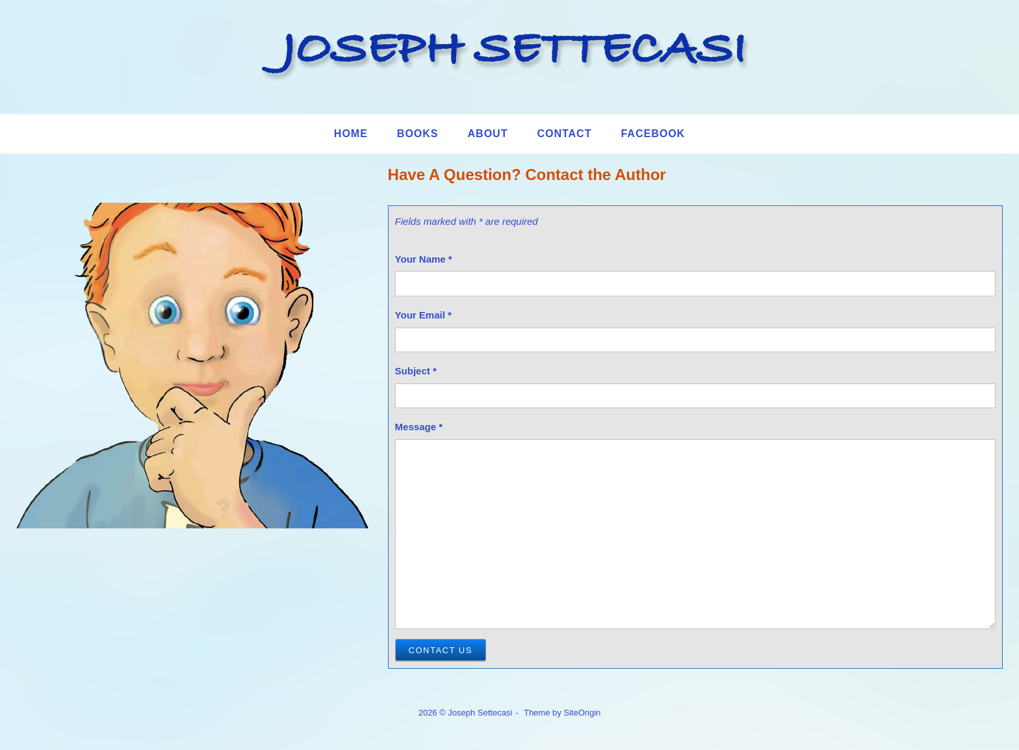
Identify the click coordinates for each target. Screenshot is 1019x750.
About (488, 133)
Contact (564, 133)
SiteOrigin (581, 713)
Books (418, 133)
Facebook (653, 133)
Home (351, 133)
